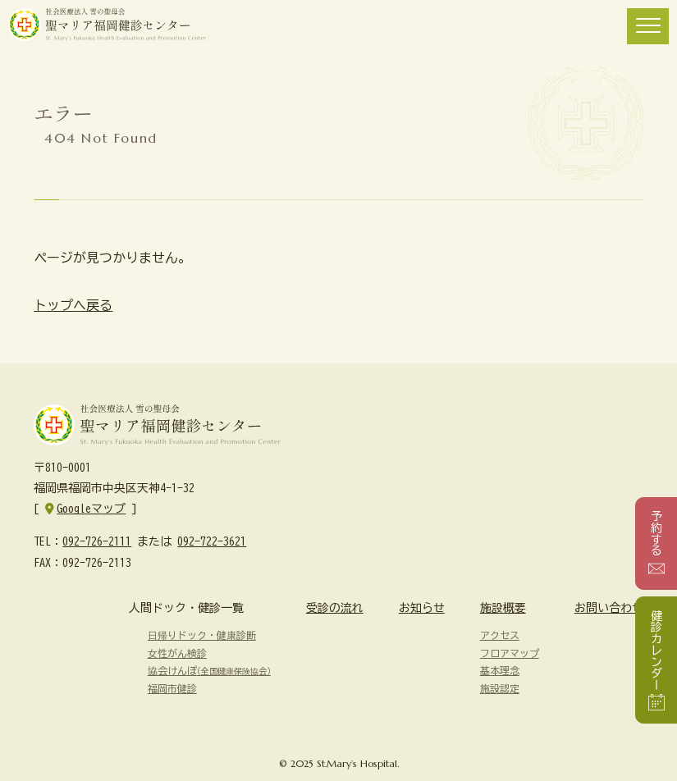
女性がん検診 (177, 653)
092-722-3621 (211, 541)
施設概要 (503, 608)
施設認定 (499, 688)
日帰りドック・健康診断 (202, 635)
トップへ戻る (73, 305)
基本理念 (499, 670)
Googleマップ (91, 508)
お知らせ (422, 608)
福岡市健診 (172, 688)
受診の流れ (335, 608)
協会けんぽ (209, 670)
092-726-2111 (96, 541)
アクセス (499, 635)
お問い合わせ (608, 608)
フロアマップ (509, 653)
